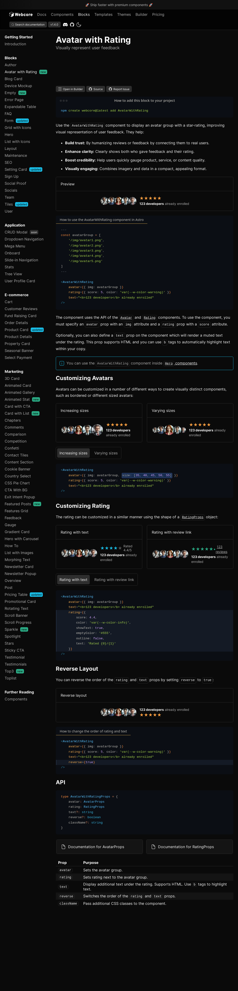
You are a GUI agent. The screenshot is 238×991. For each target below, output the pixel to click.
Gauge (10, 524)
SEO (8, 162)
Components (62, 14)
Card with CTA (17, 406)
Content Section (19, 462)
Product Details (18, 336)
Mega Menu (15, 246)
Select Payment (18, 357)
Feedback (13, 517)
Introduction (15, 44)
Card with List (22, 413)
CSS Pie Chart (17, 483)
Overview (13, 580)
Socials (11, 190)
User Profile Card (20, 281)
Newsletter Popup (20, 573)
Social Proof (15, 183)
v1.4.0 (54, 24)
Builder (142, 14)
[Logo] (21, 14)
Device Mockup (18, 85)
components (180, 361)
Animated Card (18, 385)
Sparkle (16, 629)
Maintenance (16, 155)
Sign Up (12, 176)
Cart (9, 301)
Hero (9, 134)
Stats (9, 267)
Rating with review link (114, 577)
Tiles (16, 204)
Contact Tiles (16, 455)
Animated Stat (22, 399)
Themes (124, 14)
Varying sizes (106, 450)
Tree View (13, 274)
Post (9, 587)
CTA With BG (16, 490)
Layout (11, 148)
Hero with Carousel (22, 538)
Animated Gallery (20, 392)
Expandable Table (20, 106)
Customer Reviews (21, 308)
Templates (103, 14)
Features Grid (16, 511)
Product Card (24, 329)
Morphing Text (17, 559)
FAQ (8, 113)
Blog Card (13, 78)
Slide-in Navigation (21, 260)
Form (17, 120)
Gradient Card (17, 531)
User (9, 211)
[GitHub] (72, 25)
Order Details (16, 322)
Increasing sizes (73, 450)
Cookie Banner (17, 469)
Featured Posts (23, 504)
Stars (9, 643)
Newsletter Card (19, 566)
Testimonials (15, 664)
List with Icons (17, 141)
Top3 (14, 671)
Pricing (158, 14)
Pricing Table (24, 594)
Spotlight (13, 636)
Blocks (84, 14)
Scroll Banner (16, 615)
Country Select (18, 476)
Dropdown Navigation (24, 239)
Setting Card (23, 169)
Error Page (14, 99)
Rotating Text (16, 608)
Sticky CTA (14, 650)
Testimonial (15, 657)
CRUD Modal (21, 232)
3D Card (12, 378)
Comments (14, 427)
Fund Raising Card (20, 315)
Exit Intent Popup (20, 497)
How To (11, 545)
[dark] (78, 24)
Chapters (13, 420)
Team (9, 197)
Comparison (15, 434)
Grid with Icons (18, 127)
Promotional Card (20, 601)
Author (11, 64)
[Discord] (65, 24)
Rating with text (73, 577)
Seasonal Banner (19, 350)
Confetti (12, 448)
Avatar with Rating (26, 71)
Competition (15, 441)
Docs (41, 14)
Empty (15, 92)
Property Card (17, 343)
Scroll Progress (18, 622)
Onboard (12, 253)
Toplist (11, 678)
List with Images (19, 552)
